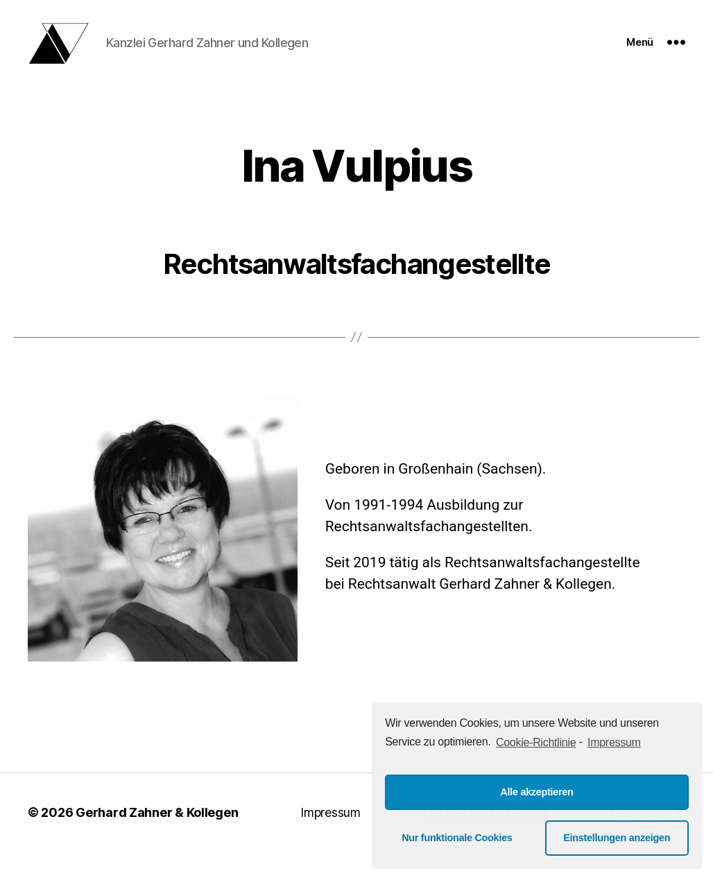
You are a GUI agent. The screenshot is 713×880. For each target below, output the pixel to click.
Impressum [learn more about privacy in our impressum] (614, 742)
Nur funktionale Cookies (457, 837)
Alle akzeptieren (536, 791)
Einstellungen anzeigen (616, 837)
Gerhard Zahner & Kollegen (157, 828)
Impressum (330, 828)
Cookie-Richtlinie (536, 742)
